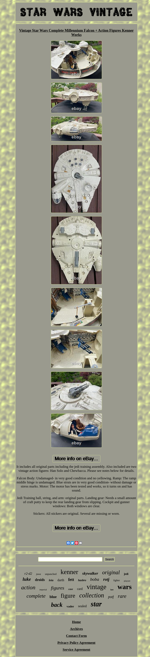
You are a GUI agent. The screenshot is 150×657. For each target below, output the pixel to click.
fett (71, 579)
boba (94, 579)
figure (68, 595)
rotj (106, 579)
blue (53, 597)
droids (40, 580)
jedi (126, 573)
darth (61, 580)
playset (127, 581)
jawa (38, 574)
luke (26, 579)
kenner (69, 571)
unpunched (51, 573)
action (28, 587)
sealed (82, 606)
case (70, 589)
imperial (43, 589)
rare (122, 596)
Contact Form (76, 636)
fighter (116, 580)
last (112, 589)
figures (57, 588)
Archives (76, 629)
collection (91, 595)
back (56, 605)
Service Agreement (76, 650)
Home (76, 622)
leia (51, 580)
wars (125, 587)
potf (111, 597)
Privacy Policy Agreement (76, 643)
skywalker (90, 573)
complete (36, 596)
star (96, 604)
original (111, 572)
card (80, 589)
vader (70, 606)
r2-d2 (28, 573)
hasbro (82, 580)
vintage (96, 587)
